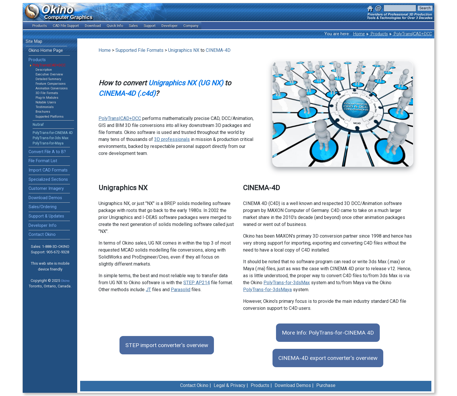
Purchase (325, 385)
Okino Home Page (46, 50)
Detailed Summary (48, 79)
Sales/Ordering (43, 206)
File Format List (43, 160)
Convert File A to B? (47, 151)
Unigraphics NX (183, 50)
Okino (65, 281)
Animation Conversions (52, 88)
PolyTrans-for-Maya (48, 143)
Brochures (43, 112)
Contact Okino (42, 234)
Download (93, 26)
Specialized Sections (48, 179)
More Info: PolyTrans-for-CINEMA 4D (328, 332)
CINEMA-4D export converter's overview (327, 358)
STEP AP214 (196, 282)
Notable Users (46, 102)
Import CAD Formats (48, 170)
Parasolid (180, 289)
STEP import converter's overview (166, 345)
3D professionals (172, 139)
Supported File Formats (139, 50)
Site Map (34, 41)
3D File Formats (47, 93)
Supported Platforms (50, 117)
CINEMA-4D (218, 50)
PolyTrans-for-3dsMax (286, 282)
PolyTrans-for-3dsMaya (267, 289)
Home (359, 33)
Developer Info (43, 225)
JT (148, 289)
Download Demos (45, 197)
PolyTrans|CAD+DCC (412, 33)
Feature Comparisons (51, 84)
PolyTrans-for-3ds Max (50, 138)
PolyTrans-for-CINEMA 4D (53, 133)
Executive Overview (49, 74)
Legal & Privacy (229, 385)
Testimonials (45, 107)
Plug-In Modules (47, 98)
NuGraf (38, 125)
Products (379, 33)
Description (44, 70)
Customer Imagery (46, 188)
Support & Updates (46, 216)
